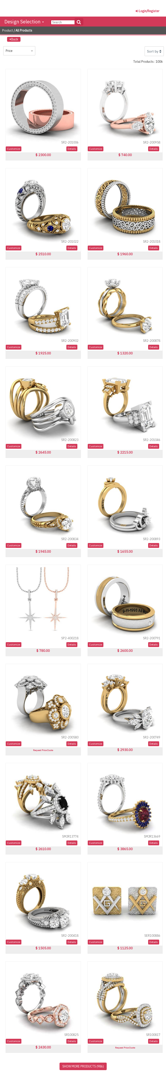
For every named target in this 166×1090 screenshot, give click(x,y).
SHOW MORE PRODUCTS (83, 1066)
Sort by (154, 51)
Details (72, 148)
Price (19, 51)
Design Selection (24, 22)
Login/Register (147, 11)
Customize (13, 148)
